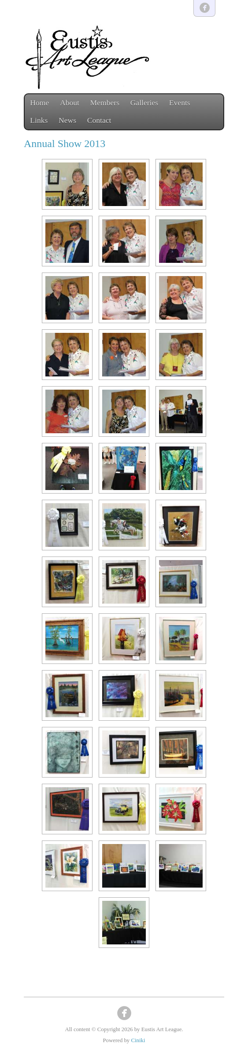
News (67, 120)
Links (39, 120)
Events (179, 102)
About (69, 102)
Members (104, 102)
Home (39, 102)
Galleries (144, 102)
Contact (99, 120)
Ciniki (138, 1040)
